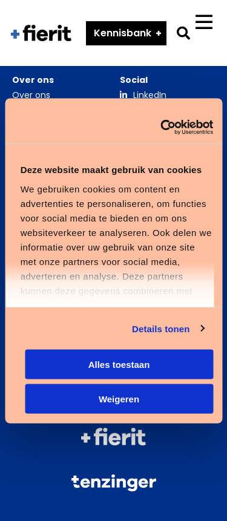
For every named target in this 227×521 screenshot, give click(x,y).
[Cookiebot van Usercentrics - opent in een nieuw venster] (161, 127)
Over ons (31, 95)
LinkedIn (149, 95)
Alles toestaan (119, 364)
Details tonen (160, 328)
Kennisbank (122, 33)
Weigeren (119, 398)
